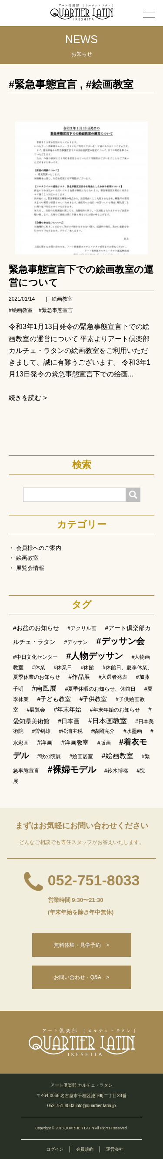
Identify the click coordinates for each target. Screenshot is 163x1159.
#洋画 (45, 742)
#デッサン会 (120, 641)
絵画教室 (62, 299)
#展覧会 (36, 710)
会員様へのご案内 (38, 548)
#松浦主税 (71, 731)
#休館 (87, 667)
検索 (81, 465)
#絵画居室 (81, 756)
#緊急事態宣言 (43, 84)
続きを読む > (28, 397)
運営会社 (114, 1149)
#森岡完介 (103, 731)
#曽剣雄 (41, 731)
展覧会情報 (30, 568)
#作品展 (79, 676)
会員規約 (84, 1149)
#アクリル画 (81, 628)
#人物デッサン (94, 656)
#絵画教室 (109, 84)
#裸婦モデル (71, 769)
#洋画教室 (75, 742)
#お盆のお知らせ (36, 627)
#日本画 (69, 721)
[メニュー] (149, 13)
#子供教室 (93, 698)
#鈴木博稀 (116, 771)
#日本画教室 (107, 721)
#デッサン (76, 642)
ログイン (54, 1149)
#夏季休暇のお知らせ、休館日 (100, 689)
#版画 (104, 743)
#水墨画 (132, 731)
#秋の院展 (49, 756)
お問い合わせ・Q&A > (82, 977)
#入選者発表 (113, 677)
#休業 (38, 667)
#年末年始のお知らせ (115, 710)
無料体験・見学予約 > (81, 945)
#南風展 (44, 688)
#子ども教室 (54, 698)
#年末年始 (68, 709)
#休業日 (63, 667)
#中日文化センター (35, 657)
